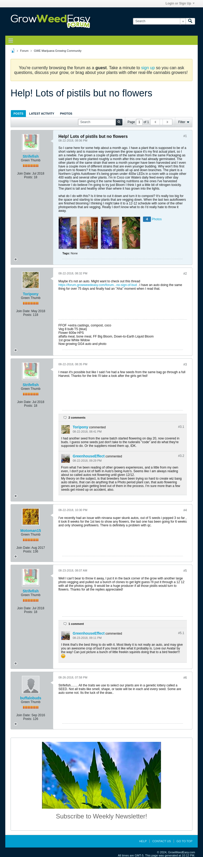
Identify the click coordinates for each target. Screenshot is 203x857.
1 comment (76, 623)
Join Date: (24, 173)
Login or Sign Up (180, 3)
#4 (185, 510)
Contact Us (161, 841)
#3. (181, 427)
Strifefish (31, 156)
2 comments (76, 417)
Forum (24, 50)
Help (143, 841)
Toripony (31, 294)
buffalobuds (30, 698)
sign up (148, 67)
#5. (181, 633)
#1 (185, 136)
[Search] (159, 21)
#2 (185, 273)
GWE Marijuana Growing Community (57, 50)
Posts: (28, 177)
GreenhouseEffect (89, 456)
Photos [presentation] (66, 113)
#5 (185, 571)
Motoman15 (30, 530)
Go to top (184, 841)
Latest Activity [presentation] (41, 113)
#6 (185, 678)
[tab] (18, 113)
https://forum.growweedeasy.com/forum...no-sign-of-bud (97, 285)
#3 (185, 364)
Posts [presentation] (18, 113)
